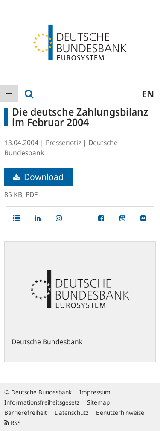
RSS (12, 423)
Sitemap (98, 402)
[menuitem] (9, 93)
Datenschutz (71, 412)
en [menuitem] (148, 93)
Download (38, 177)
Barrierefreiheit (25, 412)
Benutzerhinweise (120, 412)
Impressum (95, 392)
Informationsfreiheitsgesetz (41, 402)
